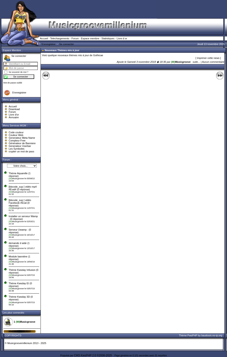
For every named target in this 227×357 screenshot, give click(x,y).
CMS (77, 355)
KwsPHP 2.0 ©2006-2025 (96, 355)
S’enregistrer (48, 44)
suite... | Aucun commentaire (208, 61)
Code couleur (16, 132)
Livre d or (122, 38)
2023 (28, 331)
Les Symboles (16, 148)
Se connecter (66, 44)
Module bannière (18, 256)
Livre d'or (14, 114)
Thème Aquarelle (18, 173)
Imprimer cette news (208, 58)
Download (14, 109)
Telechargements (59, 38)
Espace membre (90, 38)
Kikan (20, 331)
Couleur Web (16, 135)
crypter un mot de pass (21, 151)
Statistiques (107, 38)
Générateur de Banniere (22, 143)
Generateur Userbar (20, 146)
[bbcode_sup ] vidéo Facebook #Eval (20, 201)
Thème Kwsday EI (19, 283)
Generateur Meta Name (22, 137)
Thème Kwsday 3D (19, 296)
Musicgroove (16, 178)
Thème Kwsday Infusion (22, 270)
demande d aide (18, 243)
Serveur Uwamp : (18, 229)
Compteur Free (17, 140)
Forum (75, 38)
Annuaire (14, 117)
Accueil (44, 38)
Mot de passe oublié (12, 83)
